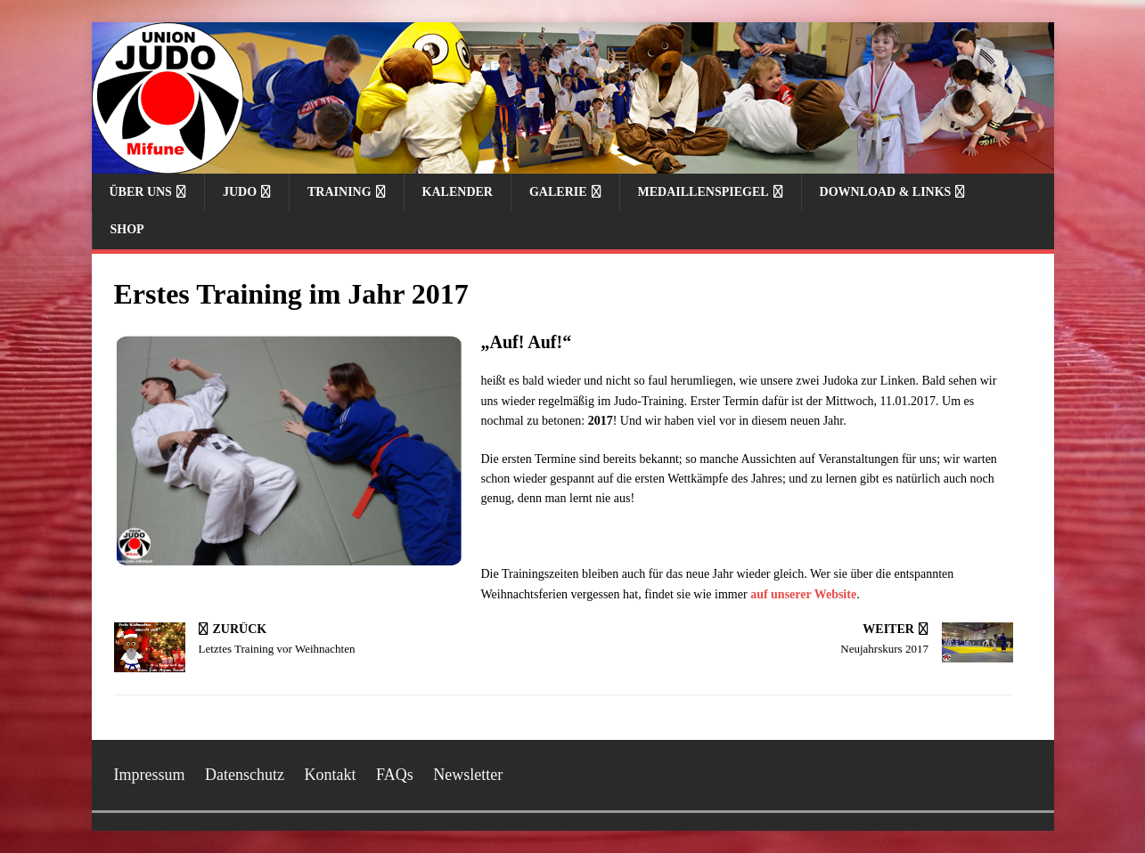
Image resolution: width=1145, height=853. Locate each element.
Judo (240, 192)
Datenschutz (244, 775)
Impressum (149, 775)
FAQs (394, 775)
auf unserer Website (803, 594)
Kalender (457, 192)
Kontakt (330, 775)
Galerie (558, 192)
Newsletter (468, 775)
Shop (127, 229)
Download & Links (886, 192)
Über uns (141, 192)
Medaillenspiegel (703, 192)
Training (339, 192)
